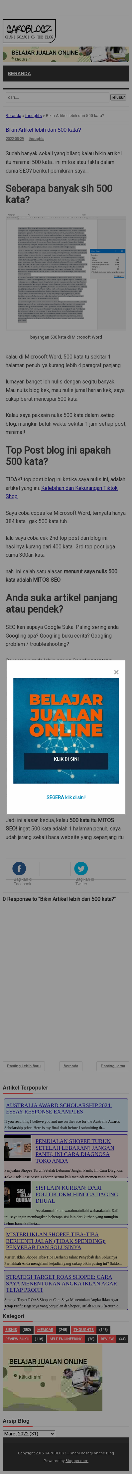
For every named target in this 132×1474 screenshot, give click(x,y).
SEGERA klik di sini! (66, 797)
